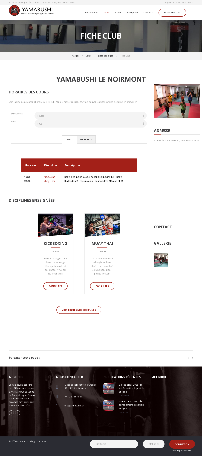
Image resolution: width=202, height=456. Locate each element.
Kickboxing (49, 176)
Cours (118, 12)
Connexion (182, 444)
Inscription (132, 12)
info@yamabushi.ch (74, 405)
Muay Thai (49, 180)
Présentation (91, 12)
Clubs (107, 12)
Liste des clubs (105, 55)
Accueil (75, 55)
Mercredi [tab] (86, 139)
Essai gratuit (172, 12)
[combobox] (91, 116)
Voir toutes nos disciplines (79, 309)
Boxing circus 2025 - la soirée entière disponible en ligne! (131, 388)
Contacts (148, 12)
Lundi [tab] (69, 139)
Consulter (55, 286)
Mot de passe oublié (182, 450)
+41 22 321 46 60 (185, 2)
